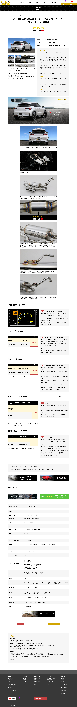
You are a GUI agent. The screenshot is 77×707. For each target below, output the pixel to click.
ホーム (9, 672)
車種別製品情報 (16, 672)
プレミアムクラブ (68, 4)
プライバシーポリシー (12, 705)
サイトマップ (21, 705)
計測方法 (61, 396)
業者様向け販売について (40, 698)
